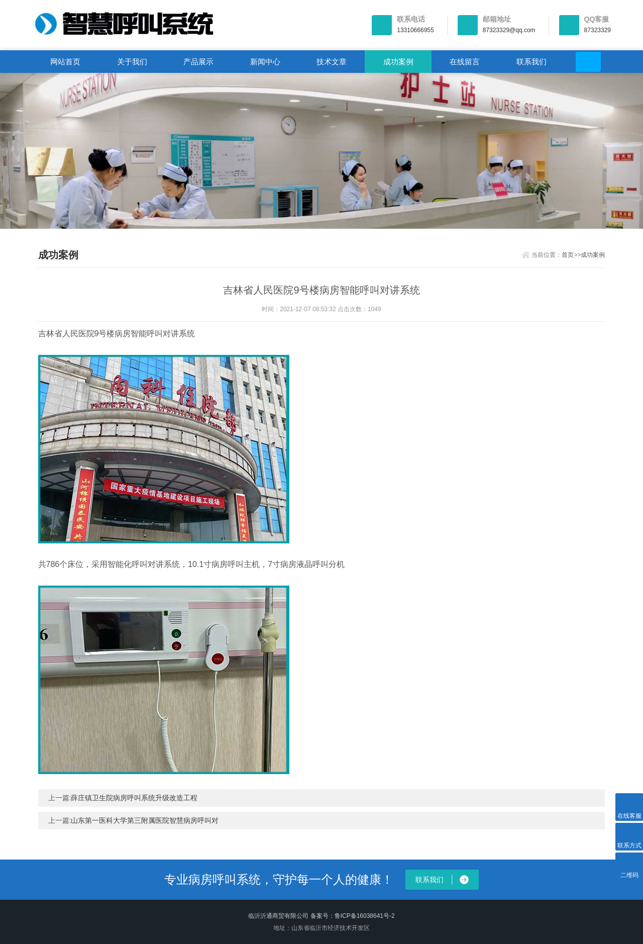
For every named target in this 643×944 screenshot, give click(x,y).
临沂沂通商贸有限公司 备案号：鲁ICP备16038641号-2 (321, 915)
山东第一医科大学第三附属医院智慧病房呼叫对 (145, 820)
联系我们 (531, 61)
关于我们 (132, 61)
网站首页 (65, 61)
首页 (568, 254)
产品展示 (198, 61)
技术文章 (331, 61)
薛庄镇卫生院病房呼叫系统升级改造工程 (134, 798)
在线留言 (465, 61)
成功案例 (398, 61)
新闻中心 (265, 61)
